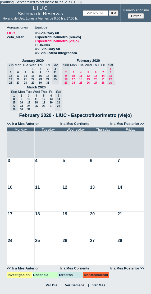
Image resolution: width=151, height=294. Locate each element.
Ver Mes (98, 285)
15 (32, 75)
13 (17, 75)
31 (47, 82)
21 (25, 79)
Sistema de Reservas (40, 13)
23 (40, 79)
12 (88, 75)
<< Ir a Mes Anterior (23, 124)
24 (47, 79)
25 (80, 82)
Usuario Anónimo (136, 10)
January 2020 (33, 61)
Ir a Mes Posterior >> (127, 124)
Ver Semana (75, 285)
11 (80, 75)
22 (32, 79)
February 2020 (88, 61)
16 (40, 75)
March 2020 (36, 87)
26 (88, 82)
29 (32, 82)
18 (80, 79)
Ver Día (51, 285)
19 (88, 79)
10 (47, 72)
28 (25, 82)
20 (17, 79)
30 (40, 82)
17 (47, 75)
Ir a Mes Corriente (74, 124)
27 (17, 82)
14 (25, 75)
